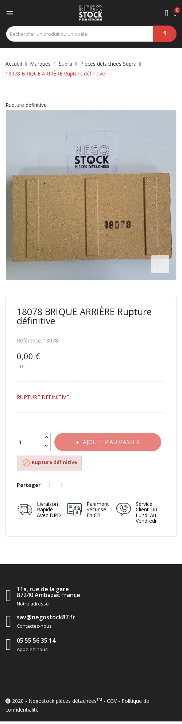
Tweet (63, 485)
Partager (50, 485)
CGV (112, 700)
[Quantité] (29, 442)
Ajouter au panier (111, 442)
